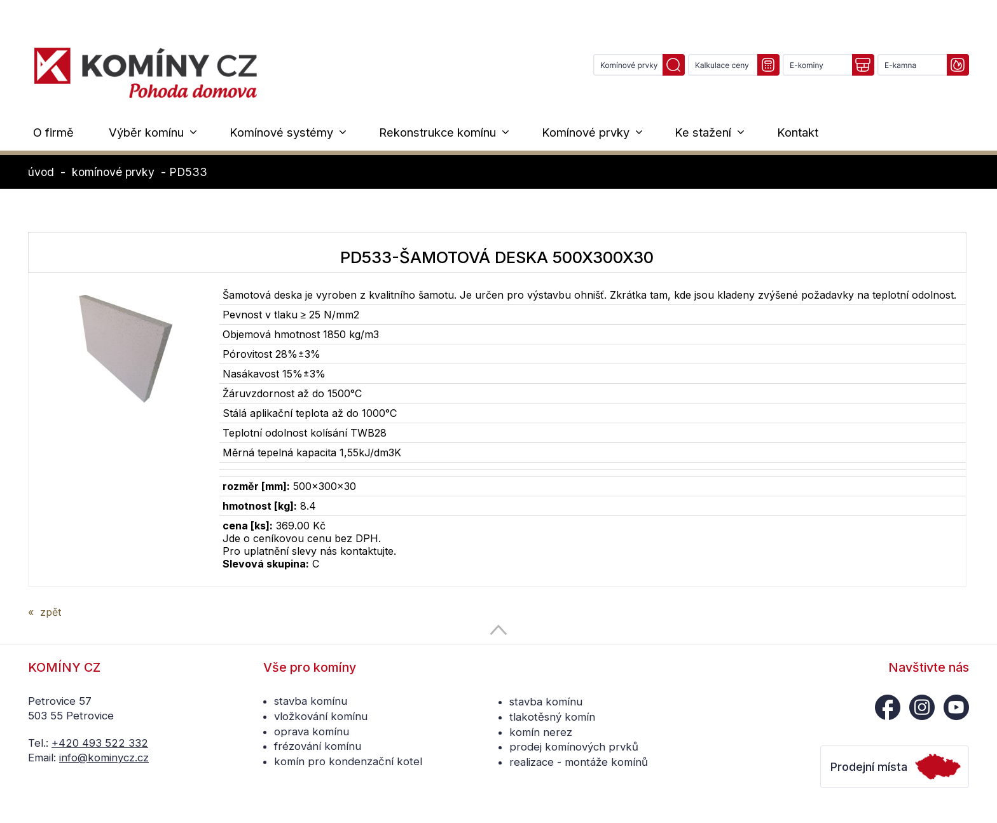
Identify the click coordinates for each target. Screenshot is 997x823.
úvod (41, 172)
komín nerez (540, 732)
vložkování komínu (321, 716)
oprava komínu (311, 731)
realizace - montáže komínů (578, 762)
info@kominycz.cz (104, 757)
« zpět (44, 612)
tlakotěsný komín (552, 717)
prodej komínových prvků (573, 746)
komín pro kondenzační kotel (348, 761)
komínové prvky (113, 172)
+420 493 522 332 (100, 743)
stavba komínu (310, 701)
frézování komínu (317, 746)
